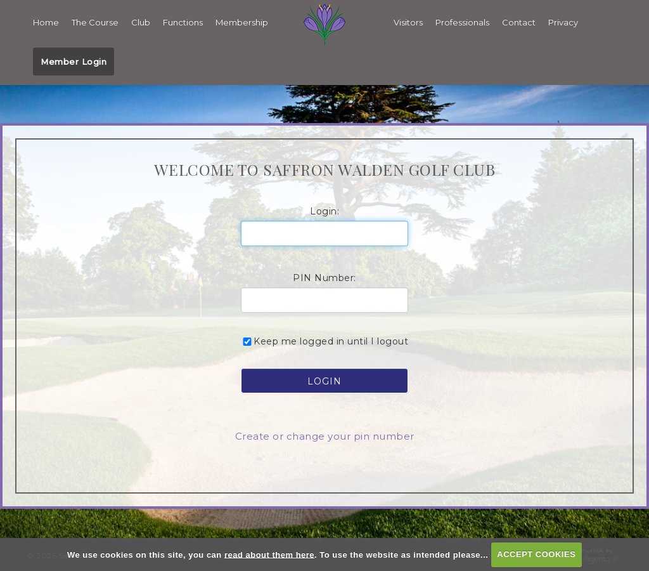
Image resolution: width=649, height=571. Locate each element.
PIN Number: (324, 276)
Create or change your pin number (324, 435)
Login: (324, 210)
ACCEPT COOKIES (536, 554)
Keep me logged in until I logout (324, 340)
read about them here (269, 554)
